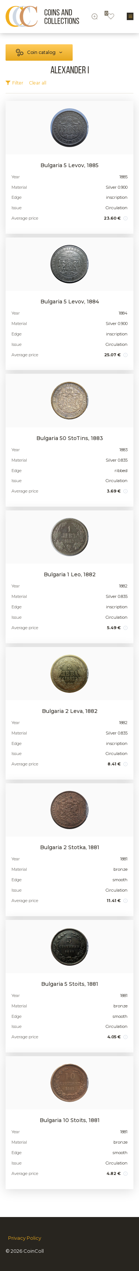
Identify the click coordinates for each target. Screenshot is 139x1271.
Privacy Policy (24, 1238)
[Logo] (42, 16)
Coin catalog (41, 52)
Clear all (37, 83)
